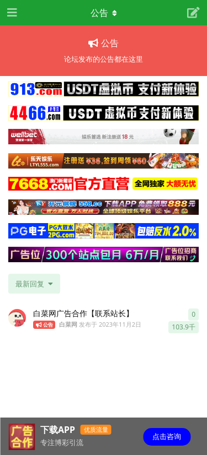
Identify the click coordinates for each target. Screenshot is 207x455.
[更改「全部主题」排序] (34, 284)
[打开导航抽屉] (11, 12)
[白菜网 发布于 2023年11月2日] (17, 318)
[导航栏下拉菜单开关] (104, 12)
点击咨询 (166, 436)
